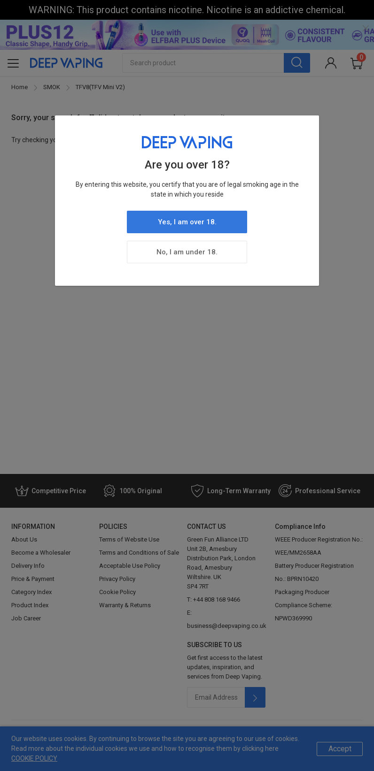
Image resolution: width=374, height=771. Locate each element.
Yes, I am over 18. (187, 222)
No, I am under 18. (187, 252)
